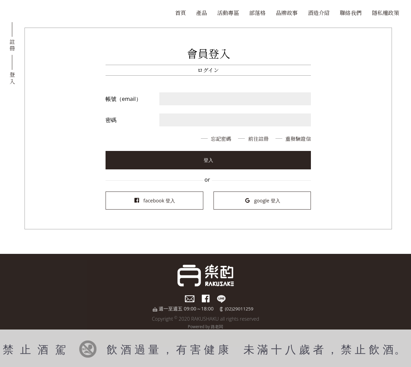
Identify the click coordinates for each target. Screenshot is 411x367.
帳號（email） (123, 99)
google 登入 (262, 200)
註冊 (12, 44)
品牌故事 (287, 13)
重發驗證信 (297, 138)
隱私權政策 (385, 13)
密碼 (111, 120)
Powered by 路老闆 (205, 326)
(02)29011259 (239, 308)
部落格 (257, 13)
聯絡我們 (351, 13)
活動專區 (228, 13)
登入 (12, 77)
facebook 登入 (154, 200)
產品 (201, 13)
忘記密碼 (215, 138)
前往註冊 (255, 138)
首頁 (180, 13)
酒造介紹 (319, 13)
